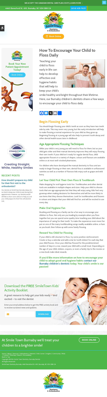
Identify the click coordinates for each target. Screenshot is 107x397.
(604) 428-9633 (78, 8)
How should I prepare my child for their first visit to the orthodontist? (17, 183)
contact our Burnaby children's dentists (67, 262)
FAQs (63, 354)
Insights (48, 354)
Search (19, 355)
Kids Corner (40, 354)
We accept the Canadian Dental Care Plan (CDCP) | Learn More (53, 3)
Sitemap (13, 355)
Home (4, 354)
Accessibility (27, 355)
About (9, 354)
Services (15, 354)
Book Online (55, 36)
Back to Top (6, 357)
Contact (6, 355)
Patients (32, 354)
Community (56, 354)
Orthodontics (24, 354)
